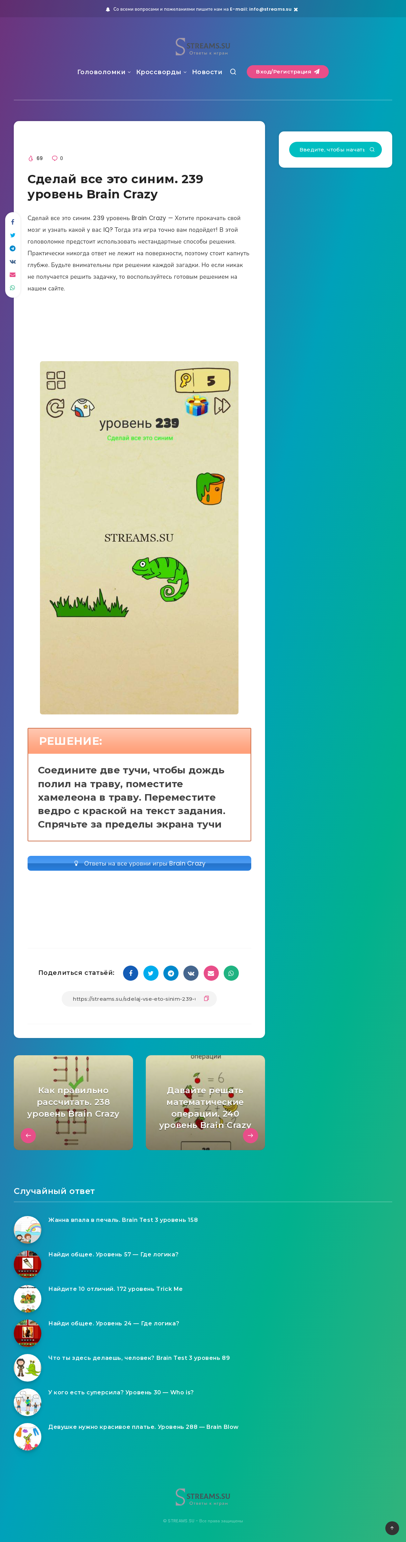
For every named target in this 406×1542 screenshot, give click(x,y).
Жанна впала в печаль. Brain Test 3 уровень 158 (123, 1220)
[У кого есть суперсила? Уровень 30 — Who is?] (27, 1402)
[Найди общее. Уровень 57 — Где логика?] (27, 1264)
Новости (207, 72)
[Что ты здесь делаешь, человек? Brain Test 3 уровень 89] (27, 1368)
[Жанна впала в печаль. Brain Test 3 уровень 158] (27, 1230)
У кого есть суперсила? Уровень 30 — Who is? (121, 1392)
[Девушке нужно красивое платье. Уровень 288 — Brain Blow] (27, 1437)
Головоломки (101, 72)
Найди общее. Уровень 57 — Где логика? (113, 1254)
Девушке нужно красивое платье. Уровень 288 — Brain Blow (143, 1427)
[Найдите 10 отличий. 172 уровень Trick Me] (27, 1299)
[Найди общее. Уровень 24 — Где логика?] (27, 1333)
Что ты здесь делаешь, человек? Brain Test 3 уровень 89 (139, 1358)
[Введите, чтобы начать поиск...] (335, 149)
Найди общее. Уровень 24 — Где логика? (113, 1323)
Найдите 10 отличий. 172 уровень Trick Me (115, 1289)
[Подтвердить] (372, 150)
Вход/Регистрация (287, 71)
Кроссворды (159, 72)
